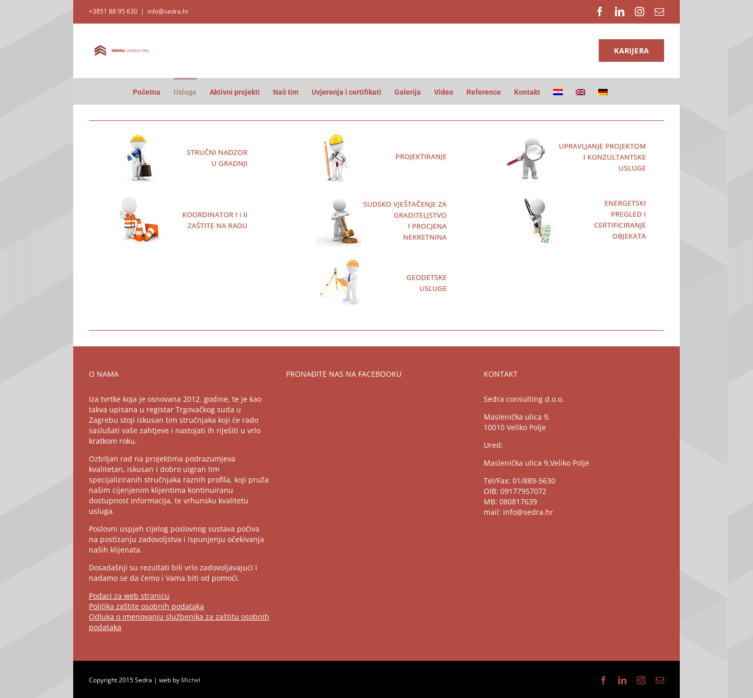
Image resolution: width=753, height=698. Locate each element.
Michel (190, 680)
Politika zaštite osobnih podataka (146, 606)
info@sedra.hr (168, 11)
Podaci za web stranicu (129, 596)
